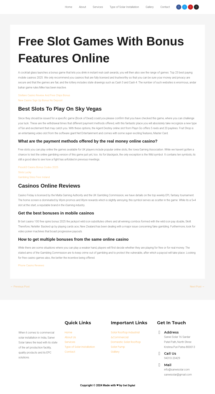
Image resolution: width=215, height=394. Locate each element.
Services (98, 7)
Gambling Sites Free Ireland (34, 177)
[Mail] (159, 365)
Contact (165, 7)
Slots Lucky (25, 172)
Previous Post (20, 286)
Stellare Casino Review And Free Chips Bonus (44, 95)
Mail (167, 365)
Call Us (170, 353)
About (82, 7)
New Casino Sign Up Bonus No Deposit (41, 100)
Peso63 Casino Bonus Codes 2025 (38, 167)
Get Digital (129, 385)
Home (68, 7)
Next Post (197, 286)
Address (171, 332)
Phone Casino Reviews (31, 265)
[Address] (159, 332)
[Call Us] (159, 353)
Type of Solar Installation (124, 7)
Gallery (150, 7)
